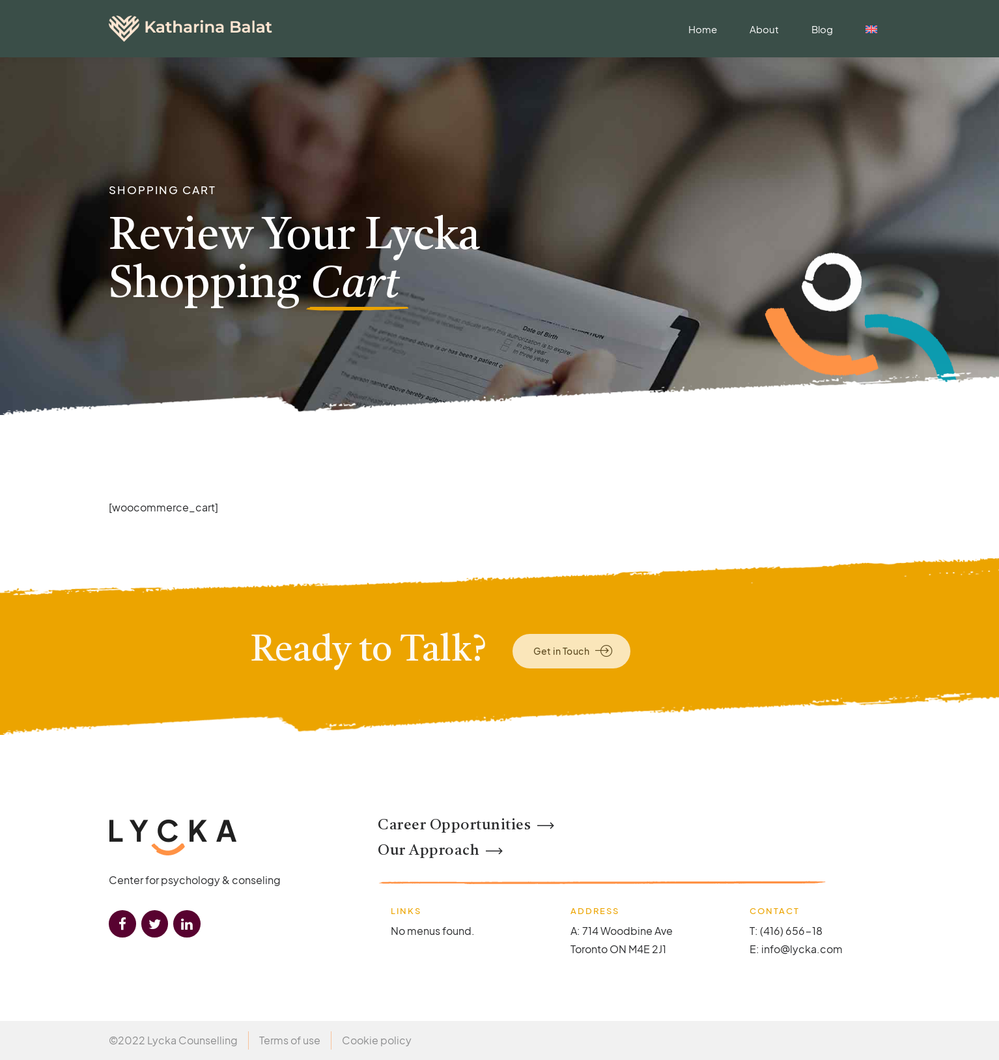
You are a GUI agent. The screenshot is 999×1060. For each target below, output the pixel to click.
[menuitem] (871, 29)
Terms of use (289, 1040)
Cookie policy (377, 1040)
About (764, 29)
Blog (822, 29)
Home (702, 29)
